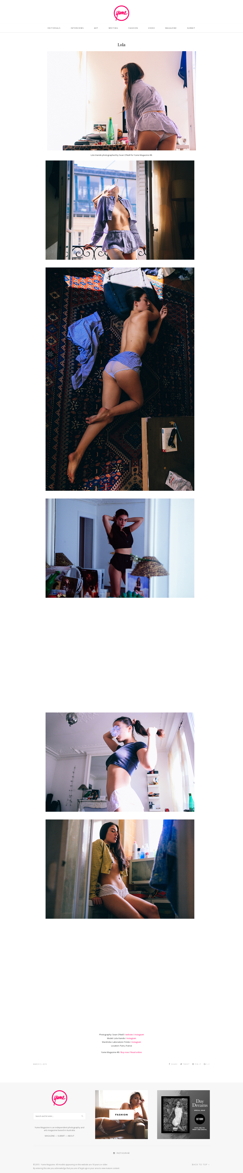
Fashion (133, 28)
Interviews (77, 28)
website (129, 1034)
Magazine (171, 28)
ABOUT (71, 1135)
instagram (139, 1034)
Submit (191, 28)
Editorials (54, 28)
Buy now (125, 1052)
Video (151, 28)
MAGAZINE (50, 1135)
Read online (136, 1052)
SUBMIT (61, 1135)
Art (96, 28)
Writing (113, 28)
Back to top (201, 1164)
